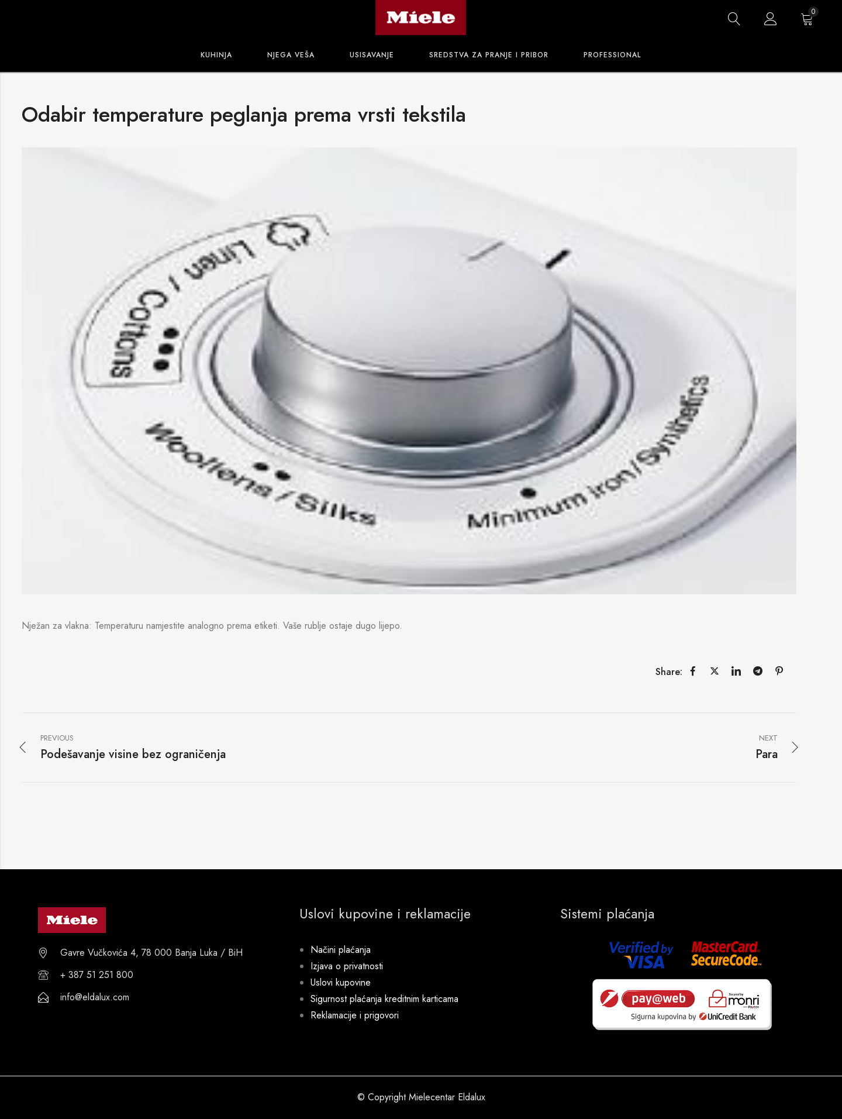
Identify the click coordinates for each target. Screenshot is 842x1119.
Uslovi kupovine (340, 982)
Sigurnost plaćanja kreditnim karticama (384, 999)
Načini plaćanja (340, 949)
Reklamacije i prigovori (354, 1015)
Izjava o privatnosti (346, 966)
